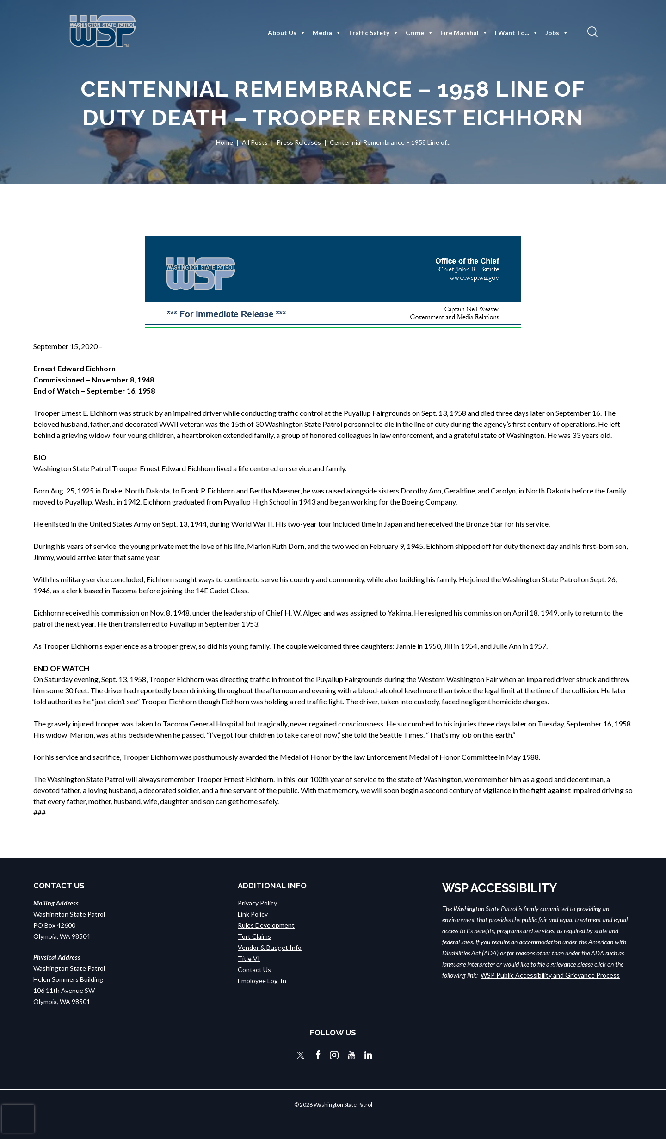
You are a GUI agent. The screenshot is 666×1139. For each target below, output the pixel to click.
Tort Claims (254, 936)
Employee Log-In (262, 981)
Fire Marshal (464, 33)
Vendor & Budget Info (270, 947)
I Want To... (516, 33)
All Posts (255, 142)
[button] (591, 31)
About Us (287, 33)
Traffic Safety (373, 33)
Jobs (556, 33)
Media (327, 33)
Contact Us (254, 969)
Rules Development (266, 925)
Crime (419, 33)
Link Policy (253, 914)
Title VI (249, 958)
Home (224, 142)
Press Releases (299, 142)
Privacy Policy (257, 903)
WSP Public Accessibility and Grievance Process (550, 975)
